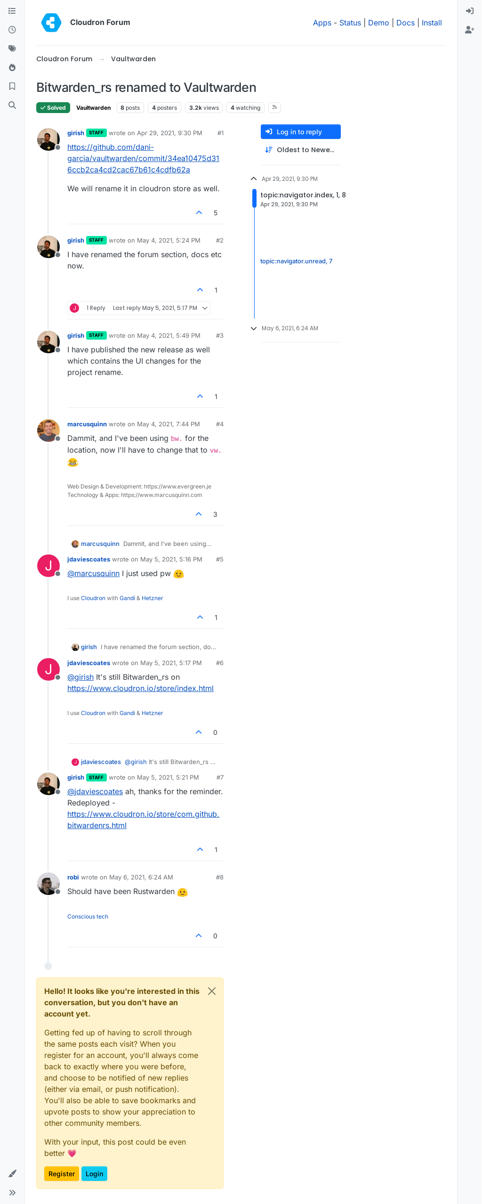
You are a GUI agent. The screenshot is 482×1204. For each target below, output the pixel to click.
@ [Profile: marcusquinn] (93, 573)
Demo (378, 22)
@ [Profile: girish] (80, 677)
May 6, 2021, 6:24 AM (141, 877)
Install (432, 22)
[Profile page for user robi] (48, 883)
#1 (220, 133)
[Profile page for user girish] (48, 139)
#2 (220, 240)
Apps (322, 22)
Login (94, 1174)
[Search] (12, 105)
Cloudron (93, 598)
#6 (220, 663)
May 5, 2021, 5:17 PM (171, 663)
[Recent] (12, 30)
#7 (220, 777)
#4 (220, 424)
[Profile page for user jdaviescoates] (48, 565)
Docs (405, 22)
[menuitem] (469, 11)
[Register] (469, 30)
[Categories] (12, 11)
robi (73, 877)
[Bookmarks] (12, 86)
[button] (12, 1173)
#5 (220, 559)
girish (75, 133)
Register (61, 1174)
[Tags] (12, 49)
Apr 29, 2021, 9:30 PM (169, 133)
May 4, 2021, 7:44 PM (168, 424)
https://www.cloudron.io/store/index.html (140, 688)
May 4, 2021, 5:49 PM (169, 335)
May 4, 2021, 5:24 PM (169, 240)
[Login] (469, 11)
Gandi (127, 598)
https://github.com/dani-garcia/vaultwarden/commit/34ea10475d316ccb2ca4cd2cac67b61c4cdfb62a (143, 158)
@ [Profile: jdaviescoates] (95, 791)
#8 (220, 877)
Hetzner (152, 598)
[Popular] (12, 67)
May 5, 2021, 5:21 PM (168, 777)
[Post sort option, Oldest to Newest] (301, 150)
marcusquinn (87, 424)
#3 (220, 335)
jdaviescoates (88, 559)
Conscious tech (87, 916)
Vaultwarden (93, 107)
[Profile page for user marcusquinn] (48, 430)
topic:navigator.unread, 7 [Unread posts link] (296, 261)
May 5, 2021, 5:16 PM (171, 559)
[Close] (212, 991)
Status (350, 22)
